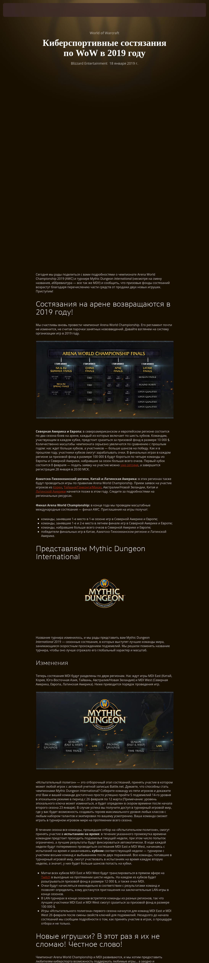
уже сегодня (129, 285)
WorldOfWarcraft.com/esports (57, 830)
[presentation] (14, 10)
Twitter (138, 821)
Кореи (57, 307)
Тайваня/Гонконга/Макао (83, 307)
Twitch (45, 697)
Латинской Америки (51, 311)
